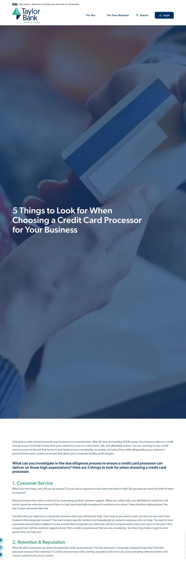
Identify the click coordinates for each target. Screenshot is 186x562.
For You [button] (90, 15)
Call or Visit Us (176, 543)
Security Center (176, 532)
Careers (172, 538)
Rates (171, 554)
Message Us (174, 549)
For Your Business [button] (118, 15)
